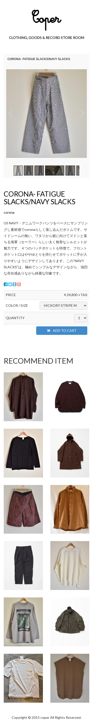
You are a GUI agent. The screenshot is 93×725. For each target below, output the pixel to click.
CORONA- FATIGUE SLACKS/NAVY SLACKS (39, 198)
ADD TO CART (62, 330)
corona (9, 212)
